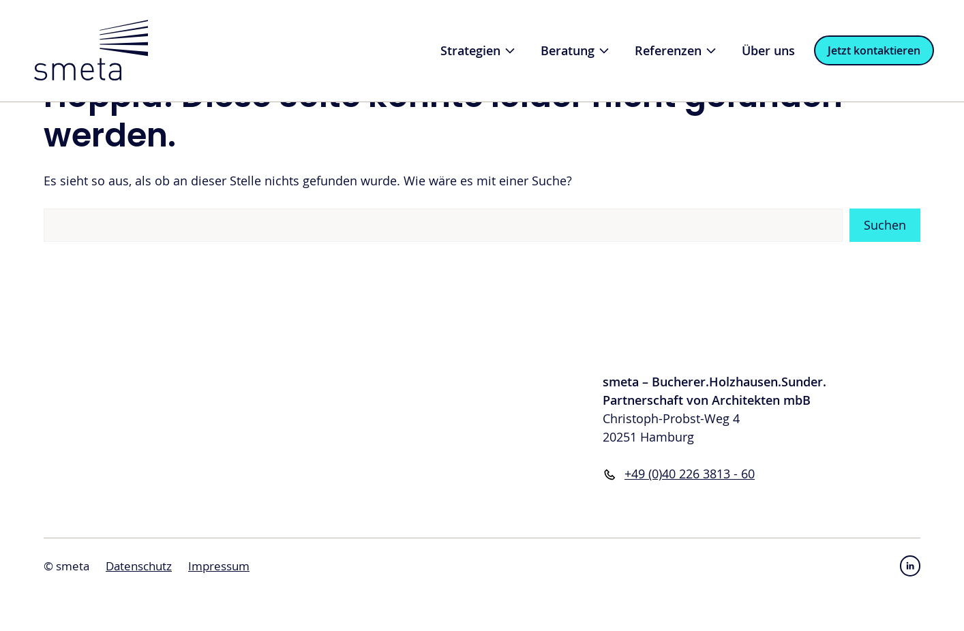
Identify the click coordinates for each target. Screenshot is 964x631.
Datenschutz (139, 566)
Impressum (219, 566)
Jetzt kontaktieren (874, 50)
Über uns (768, 50)
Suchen (885, 225)
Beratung (581, 50)
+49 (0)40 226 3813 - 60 (689, 473)
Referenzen (682, 50)
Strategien (484, 50)
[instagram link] (910, 565)
